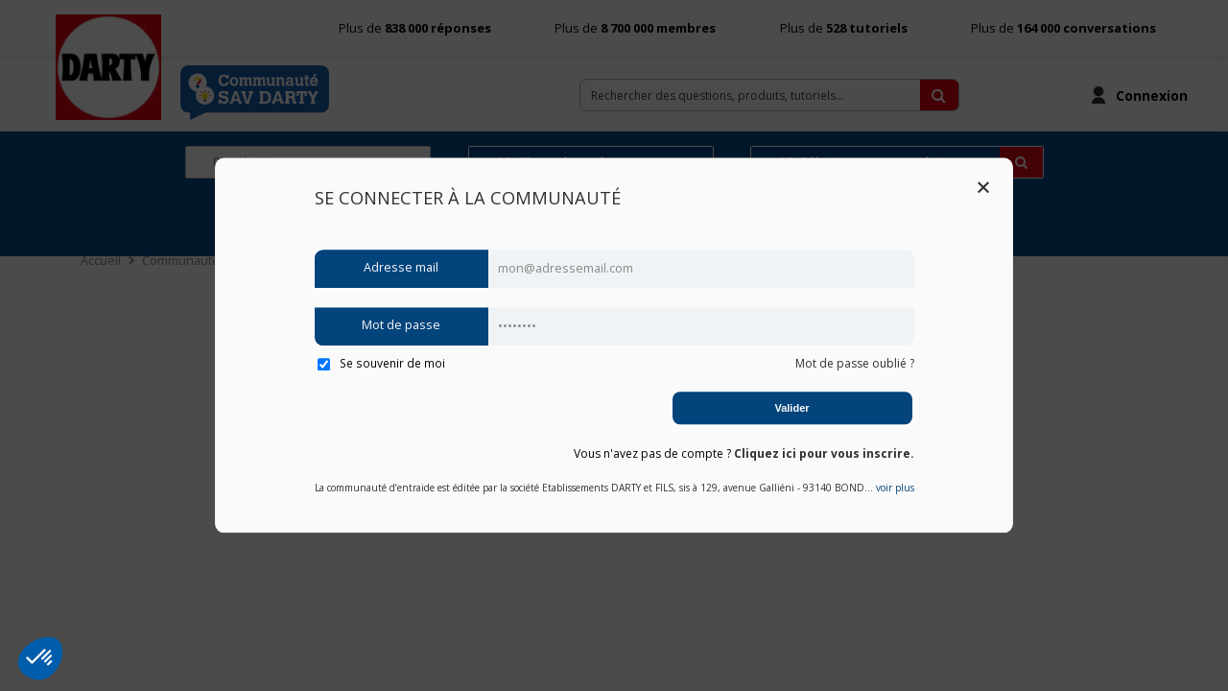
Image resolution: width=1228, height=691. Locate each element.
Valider (791, 408)
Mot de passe (401, 326)
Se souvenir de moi (381, 362)
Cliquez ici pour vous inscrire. (824, 453)
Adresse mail (401, 268)
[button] (40, 658)
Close (983, 187)
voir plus (895, 488)
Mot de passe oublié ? (854, 363)
